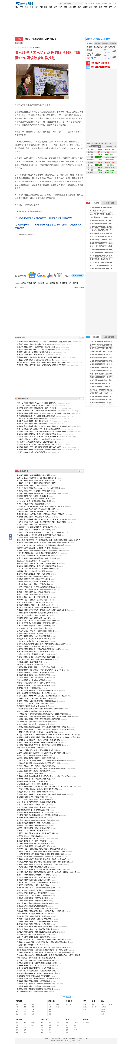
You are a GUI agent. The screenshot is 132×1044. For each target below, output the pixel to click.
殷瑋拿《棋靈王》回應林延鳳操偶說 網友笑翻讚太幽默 (37, 701)
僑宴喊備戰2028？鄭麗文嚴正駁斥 (29, 836)
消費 (90, 7)
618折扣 (91, 3)
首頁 (17, 7)
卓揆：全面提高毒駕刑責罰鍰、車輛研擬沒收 (33, 937)
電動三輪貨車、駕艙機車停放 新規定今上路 (33, 807)
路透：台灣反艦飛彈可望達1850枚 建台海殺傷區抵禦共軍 (110, 374)
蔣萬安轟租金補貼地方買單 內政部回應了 (32, 652)
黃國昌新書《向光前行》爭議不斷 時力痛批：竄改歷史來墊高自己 (41, 859)
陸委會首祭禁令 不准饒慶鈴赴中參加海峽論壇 (34, 537)
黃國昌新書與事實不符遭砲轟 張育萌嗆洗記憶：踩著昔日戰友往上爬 (42, 610)
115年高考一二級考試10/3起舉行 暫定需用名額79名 (108, 390)
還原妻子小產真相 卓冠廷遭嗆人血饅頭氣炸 (33, 895)
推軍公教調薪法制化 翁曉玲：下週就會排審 (33, 584)
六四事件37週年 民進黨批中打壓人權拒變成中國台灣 (37, 750)
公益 (75, 1027)
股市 (86, 3)
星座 (60, 7)
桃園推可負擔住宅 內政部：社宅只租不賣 (32, 646)
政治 (26, 7)
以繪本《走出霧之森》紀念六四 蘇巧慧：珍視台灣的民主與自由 (41, 753)
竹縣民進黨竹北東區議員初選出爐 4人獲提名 (34, 618)
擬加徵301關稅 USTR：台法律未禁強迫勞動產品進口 (37, 888)
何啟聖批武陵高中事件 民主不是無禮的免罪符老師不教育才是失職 (41, 431)
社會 (31, 7)
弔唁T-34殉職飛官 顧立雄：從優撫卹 (31, 680)
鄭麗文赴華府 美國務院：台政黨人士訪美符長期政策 (37, 890)
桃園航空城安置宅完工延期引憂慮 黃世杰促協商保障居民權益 (39, 550)
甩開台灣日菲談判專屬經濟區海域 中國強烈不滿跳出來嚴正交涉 (41, 911)
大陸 (115, 7)
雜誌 (100, 7)
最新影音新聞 (109, 337)
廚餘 (24, 283)
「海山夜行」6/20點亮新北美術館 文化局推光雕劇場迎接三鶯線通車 (42, 761)
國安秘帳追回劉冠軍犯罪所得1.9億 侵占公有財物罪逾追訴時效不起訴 (43, 768)
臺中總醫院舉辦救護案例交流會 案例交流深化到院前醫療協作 (40, 745)
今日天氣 (90, 44)
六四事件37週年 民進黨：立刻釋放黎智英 (32, 600)
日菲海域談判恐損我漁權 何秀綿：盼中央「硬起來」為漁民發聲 (41, 870)
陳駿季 (64, 283)
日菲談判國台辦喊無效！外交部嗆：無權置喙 (33, 986)
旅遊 (95, 7)
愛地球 (76, 1030)
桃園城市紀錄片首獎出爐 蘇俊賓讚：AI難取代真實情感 (37, 548)
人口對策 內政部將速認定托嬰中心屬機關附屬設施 (36, 960)
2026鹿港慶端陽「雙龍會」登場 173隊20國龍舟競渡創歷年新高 (41, 362)
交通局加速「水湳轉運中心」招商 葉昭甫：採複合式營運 (38, 740)
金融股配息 (105, 39)
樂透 (93, 1004)
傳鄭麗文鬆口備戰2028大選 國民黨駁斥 (32, 781)
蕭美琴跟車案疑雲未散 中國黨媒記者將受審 (33, 779)
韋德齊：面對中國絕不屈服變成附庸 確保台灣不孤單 (37, 480)
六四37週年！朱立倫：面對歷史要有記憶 (32, 628)
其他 (32, 1025)
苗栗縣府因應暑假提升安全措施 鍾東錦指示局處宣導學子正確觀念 (41, 365)
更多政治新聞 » (79, 287)
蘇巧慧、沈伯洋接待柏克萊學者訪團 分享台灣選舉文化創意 (111, 399)
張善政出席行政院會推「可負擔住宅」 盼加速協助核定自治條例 (40, 696)
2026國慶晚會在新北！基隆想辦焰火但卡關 (33, 810)
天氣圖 (102, 1014)
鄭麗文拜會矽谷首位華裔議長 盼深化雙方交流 (34, 799)
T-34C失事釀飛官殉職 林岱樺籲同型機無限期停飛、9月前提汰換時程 (42, 950)
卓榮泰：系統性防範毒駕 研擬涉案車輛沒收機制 (35, 919)
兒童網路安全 (71, 1038)
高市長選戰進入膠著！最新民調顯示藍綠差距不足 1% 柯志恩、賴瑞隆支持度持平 (46, 872)
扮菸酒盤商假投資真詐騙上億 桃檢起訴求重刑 (34, 838)
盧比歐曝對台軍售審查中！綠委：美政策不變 (33, 823)
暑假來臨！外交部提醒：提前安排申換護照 (32, 825)
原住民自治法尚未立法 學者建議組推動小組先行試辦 (37, 607)
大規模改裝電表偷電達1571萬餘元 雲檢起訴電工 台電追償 (39, 864)
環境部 (75, 283)
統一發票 (94, 1007)
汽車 (105, 7)
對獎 (93, 1001)
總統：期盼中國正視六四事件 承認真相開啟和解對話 (37, 802)
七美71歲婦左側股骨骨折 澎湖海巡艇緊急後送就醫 (108, 358)
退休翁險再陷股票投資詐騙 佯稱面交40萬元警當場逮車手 (38, 927)
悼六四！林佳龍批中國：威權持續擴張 (103, 403)
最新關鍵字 (86, 1023)
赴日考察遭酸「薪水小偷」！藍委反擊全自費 (33, 934)
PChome (97, 3)
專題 (21, 7)
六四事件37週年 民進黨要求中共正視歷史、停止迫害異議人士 (40, 849)
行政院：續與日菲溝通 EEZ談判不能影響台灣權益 (36, 657)
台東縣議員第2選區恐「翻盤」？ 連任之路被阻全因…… (38, 667)
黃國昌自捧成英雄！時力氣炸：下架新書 (32, 841)
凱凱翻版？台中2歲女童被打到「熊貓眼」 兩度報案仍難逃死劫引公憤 (42, 947)
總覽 (67, 1023)
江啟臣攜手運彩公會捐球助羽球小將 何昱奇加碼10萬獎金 (38, 815)
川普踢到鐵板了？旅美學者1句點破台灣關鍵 (33, 867)
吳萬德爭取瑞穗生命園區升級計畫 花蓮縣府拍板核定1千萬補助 (41, 514)
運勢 (55, 7)
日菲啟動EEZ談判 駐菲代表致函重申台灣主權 (33, 579)
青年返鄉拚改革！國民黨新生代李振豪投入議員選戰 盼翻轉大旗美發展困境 (45, 716)
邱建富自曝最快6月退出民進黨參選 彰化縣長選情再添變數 (39, 357)
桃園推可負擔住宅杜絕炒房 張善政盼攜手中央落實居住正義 (38, 742)
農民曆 (89, 39)
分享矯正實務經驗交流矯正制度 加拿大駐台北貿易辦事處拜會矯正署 (42, 727)
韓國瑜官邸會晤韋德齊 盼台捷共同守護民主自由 (107, 364)
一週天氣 (103, 1007)
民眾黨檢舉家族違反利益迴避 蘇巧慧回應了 (33, 771)
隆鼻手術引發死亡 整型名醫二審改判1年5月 (33, 698)
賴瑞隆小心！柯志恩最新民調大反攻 (30, 831)
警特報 (110, 1004)
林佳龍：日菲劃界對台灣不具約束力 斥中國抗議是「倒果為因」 (41, 532)
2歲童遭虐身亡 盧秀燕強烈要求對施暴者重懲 (34, 722)
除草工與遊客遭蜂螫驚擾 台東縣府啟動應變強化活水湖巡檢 (39, 649)
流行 (32, 1014)
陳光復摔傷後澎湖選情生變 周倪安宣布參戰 (33, 877)
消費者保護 (64, 1038)
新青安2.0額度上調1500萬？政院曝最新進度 (33, 724)
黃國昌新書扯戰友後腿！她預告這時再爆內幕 (33, 675)
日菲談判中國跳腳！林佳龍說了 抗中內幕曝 (105, 387)
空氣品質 (97, 44)
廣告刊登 (57, 1038)
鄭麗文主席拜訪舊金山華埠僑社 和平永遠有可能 (34, 903)
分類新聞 (19, 1001)
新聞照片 (44, 1019)
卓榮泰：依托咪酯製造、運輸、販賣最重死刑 (33, 828)
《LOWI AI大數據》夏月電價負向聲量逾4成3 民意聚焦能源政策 (40, 854)
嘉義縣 (52, 283)
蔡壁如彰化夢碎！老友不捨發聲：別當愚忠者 (33, 916)
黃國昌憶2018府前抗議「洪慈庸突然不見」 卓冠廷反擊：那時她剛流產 (43, 942)
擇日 (84, 1009)
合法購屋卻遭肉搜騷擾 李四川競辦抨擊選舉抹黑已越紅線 (38, 719)
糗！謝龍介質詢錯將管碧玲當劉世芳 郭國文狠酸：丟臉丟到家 (43, 218)
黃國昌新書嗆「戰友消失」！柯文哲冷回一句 (33, 639)
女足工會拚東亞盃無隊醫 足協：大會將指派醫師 (107, 243)
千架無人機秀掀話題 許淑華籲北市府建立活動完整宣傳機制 (39, 763)
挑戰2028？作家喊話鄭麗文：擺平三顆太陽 (105, 345)
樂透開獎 (113, 44)
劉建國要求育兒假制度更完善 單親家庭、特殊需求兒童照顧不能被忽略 (43, 413)
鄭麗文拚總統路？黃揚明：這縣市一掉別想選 (33, 626)
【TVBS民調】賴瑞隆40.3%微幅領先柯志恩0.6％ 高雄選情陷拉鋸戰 (42, 714)
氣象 (102, 1001)
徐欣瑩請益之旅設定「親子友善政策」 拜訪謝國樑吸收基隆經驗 (40, 545)
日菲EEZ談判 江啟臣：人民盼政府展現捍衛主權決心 (36, 587)
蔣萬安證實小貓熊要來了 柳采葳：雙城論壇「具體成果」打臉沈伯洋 (42, 729)
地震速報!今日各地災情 (100, 63)
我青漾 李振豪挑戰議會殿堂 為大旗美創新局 (33, 706)
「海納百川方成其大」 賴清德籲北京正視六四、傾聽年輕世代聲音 (41, 851)
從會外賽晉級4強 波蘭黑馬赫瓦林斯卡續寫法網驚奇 (108, 207)
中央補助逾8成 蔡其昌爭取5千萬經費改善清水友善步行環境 (39, 709)
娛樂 (70, 7)
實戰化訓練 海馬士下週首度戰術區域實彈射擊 (34, 501)
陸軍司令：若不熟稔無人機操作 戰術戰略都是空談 (36, 833)
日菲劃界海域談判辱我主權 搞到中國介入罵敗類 (34, 908)
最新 (17, 1004)
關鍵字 (85, 1019)
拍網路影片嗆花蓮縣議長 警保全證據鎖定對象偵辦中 (37, 984)
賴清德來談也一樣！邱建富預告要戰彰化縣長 (33, 352)
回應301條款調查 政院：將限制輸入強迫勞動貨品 (35, 659)
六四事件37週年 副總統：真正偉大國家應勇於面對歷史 (37, 789)
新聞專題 (69, 1001)
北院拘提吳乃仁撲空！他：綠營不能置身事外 (33, 597)
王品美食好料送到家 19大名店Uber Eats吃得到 (107, 220)
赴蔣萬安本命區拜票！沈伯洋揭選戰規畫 (32, 818)
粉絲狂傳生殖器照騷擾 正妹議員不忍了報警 (33, 846)
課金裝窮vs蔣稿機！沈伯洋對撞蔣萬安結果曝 (33, 685)
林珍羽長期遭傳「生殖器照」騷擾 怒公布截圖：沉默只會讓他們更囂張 (43, 862)
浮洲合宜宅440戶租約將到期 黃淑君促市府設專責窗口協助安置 (40, 506)
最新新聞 (92, 337)
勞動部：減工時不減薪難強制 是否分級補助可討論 (36, 971)
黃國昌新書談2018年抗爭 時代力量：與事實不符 (35, 605)
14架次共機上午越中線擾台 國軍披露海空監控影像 (36, 958)
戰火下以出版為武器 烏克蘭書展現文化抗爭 (105, 236)
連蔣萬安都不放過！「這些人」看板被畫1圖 (33, 672)
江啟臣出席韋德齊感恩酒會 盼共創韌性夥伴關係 (35, 613)
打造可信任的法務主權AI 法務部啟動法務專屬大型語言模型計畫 (41, 940)
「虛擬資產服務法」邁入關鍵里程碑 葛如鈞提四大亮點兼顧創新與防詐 (43, 953)
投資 (67, 1027)
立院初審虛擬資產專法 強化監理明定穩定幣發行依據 (37, 963)
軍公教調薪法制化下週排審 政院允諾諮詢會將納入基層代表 (111, 396)
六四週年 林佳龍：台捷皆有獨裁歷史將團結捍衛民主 (37, 483)
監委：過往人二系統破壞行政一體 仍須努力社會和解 (37, 478)
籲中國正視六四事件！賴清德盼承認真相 (32, 755)
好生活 (76, 1023)
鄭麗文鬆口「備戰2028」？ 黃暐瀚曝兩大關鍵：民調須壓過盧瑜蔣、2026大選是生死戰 (49, 540)
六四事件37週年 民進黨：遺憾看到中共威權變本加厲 (37, 732)
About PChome (80, 1038)
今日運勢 (96, 39)
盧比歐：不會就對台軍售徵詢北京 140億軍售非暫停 (36, 875)
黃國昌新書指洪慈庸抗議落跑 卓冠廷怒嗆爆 (33, 981)
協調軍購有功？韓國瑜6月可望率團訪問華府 (33, 893)
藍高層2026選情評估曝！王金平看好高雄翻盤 (33, 976)
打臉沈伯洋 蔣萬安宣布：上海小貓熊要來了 (33, 641)
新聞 (16, 43)
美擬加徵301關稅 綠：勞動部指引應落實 (32, 797)
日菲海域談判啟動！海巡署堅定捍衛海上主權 (33, 654)
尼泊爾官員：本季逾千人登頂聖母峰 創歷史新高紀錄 (108, 227)
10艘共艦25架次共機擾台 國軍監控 (30, 748)
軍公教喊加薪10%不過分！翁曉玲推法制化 (32, 784)
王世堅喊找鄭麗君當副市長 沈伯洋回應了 (32, 844)
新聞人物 (51, 1001)
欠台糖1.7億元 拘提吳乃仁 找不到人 (30, 945)
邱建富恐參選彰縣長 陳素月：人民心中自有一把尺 (36, 349)
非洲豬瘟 (41, 283)
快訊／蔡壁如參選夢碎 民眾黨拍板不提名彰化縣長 (36, 347)
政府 (110, 7)
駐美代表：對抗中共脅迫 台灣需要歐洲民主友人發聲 (37, 882)
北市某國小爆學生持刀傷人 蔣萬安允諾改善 (33, 592)
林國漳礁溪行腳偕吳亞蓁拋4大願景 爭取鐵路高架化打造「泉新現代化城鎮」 (45, 786)
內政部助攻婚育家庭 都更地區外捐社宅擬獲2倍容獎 (36, 978)
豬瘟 (34, 283)
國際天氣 (103, 1011)
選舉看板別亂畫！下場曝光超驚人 (29, 688)
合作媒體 (104, 3)
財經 (36, 7)
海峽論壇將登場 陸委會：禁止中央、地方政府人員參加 (109, 383)
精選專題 (68, 1004)
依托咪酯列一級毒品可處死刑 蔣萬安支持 (32, 582)
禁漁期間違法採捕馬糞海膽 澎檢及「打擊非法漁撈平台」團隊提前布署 (43, 426)
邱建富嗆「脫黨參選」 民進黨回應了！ (31, 355)
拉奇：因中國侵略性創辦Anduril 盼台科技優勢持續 (44, 39)
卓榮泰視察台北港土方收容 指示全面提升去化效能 (108, 393)
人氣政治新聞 (109, 203)
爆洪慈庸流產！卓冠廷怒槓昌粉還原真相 (32, 576)
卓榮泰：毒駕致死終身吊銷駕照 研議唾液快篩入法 (36, 758)
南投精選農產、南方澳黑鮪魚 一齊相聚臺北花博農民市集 (109, 259)
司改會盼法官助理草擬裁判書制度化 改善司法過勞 (36, 812)
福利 (70, 283)
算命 (84, 1004)
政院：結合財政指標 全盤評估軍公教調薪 (32, 602)
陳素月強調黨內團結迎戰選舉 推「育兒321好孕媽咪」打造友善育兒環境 (44, 342)
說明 (110, 3)
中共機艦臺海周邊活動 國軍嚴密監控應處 (32, 901)
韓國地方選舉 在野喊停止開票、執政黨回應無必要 (108, 240)
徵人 (87, 1038)
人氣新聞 (92, 203)
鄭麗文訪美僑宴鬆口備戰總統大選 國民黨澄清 (34, 711)
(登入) (114, 3)
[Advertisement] (50, 306)
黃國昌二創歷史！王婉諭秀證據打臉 (30, 595)
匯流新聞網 (36, 47)
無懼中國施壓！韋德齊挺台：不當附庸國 (104, 367)
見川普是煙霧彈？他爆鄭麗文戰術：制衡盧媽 (33, 475)
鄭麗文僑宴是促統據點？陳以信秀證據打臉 (32, 615)
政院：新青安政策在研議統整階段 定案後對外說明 (36, 623)
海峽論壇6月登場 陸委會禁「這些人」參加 (33, 499)
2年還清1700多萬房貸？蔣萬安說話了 (31, 665)
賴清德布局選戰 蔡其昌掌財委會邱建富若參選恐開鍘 (37, 344)
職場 (50, 7)
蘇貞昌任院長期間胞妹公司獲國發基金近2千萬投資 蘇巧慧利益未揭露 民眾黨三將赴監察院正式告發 (53, 735)
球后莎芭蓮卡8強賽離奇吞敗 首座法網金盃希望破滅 (108, 269)
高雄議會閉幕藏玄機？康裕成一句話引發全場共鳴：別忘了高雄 (40, 670)
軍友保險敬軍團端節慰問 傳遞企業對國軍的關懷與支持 (109, 380)
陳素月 (29, 283)
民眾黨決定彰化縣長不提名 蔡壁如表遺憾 (32, 906)
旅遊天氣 (103, 1009)
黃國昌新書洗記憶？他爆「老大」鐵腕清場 (32, 792)
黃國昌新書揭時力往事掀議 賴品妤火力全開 (33, 880)
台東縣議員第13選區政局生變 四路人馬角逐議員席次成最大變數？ (42, 644)
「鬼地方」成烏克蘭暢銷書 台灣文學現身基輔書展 (108, 230)
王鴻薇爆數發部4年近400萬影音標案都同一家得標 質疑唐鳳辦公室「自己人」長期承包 (49, 955)
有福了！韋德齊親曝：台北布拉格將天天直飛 (33, 636)
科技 (41, 7)
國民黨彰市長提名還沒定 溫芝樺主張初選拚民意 (35, 921)
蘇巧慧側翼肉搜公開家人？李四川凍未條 (32, 486)
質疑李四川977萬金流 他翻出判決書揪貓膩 (33, 885)
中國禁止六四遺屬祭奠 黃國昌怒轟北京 (32, 774)
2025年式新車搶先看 (100, 67)
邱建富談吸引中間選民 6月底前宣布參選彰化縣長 (35, 360)
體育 (74, 7)
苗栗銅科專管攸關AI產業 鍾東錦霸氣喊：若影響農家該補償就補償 (41, 794)
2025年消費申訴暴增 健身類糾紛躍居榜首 (105, 214)
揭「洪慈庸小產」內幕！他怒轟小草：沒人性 (33, 678)
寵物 (32, 1004)
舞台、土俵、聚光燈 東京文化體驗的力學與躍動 (106, 246)
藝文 (75, 1025)
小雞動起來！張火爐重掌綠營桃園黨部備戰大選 (106, 361)
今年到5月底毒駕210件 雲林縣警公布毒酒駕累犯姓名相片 (110, 351)
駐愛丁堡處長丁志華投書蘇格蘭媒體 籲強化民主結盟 (108, 348)
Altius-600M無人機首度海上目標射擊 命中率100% (36, 914)
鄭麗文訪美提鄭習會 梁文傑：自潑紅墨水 (32, 496)
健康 (65, 7)
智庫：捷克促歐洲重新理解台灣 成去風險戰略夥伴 (36, 968)
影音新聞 (19, 1019)
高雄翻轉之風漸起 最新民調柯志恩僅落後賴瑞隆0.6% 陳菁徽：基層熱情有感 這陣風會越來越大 (51, 737)
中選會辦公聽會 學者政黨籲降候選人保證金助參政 (36, 512)
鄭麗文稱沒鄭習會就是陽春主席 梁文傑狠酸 (33, 693)
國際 (45, 7)
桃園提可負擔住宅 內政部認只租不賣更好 (32, 571)
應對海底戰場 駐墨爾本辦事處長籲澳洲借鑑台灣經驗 (36, 820)
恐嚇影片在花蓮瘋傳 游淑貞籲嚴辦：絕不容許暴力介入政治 (39, 857)
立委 (47, 283)
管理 (67, 1030)
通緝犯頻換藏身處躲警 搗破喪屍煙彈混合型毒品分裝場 (37, 932)
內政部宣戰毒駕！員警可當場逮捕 (29, 662)
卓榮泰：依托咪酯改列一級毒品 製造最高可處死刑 (36, 766)
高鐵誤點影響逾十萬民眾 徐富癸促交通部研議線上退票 (37, 691)
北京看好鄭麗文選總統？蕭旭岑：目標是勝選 (33, 924)
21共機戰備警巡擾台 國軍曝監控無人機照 (32, 991)
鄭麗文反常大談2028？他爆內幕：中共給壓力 (33, 491)
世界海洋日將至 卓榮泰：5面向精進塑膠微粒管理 (35, 631)
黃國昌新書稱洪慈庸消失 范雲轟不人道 (32, 633)
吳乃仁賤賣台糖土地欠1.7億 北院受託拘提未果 (34, 929)
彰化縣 (58, 283)
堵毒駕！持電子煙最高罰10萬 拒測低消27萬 (33, 683)
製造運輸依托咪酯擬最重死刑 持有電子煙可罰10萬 (36, 589)
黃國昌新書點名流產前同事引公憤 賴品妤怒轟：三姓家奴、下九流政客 (43, 776)
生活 (79, 7)
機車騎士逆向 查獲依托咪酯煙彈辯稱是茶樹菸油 (35, 989)
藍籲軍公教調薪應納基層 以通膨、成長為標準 (33, 574)
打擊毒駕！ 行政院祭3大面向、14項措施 (32, 703)
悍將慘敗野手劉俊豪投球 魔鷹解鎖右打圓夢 (105, 224)
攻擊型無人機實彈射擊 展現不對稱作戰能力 (33, 898)
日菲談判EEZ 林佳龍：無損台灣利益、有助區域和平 (36, 620)
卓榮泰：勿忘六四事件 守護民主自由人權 (32, 805)
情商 (32, 1007)
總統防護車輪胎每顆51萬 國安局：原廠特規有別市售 (37, 973)
